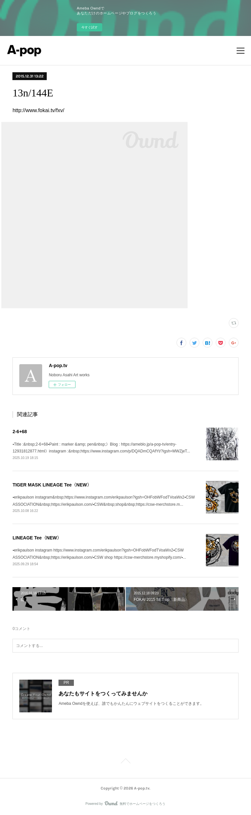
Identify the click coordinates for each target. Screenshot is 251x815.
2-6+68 (19, 431)
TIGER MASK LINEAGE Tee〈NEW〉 (52, 484)
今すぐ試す (89, 27)
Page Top (125, 762)
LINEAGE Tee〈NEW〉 (36, 537)
